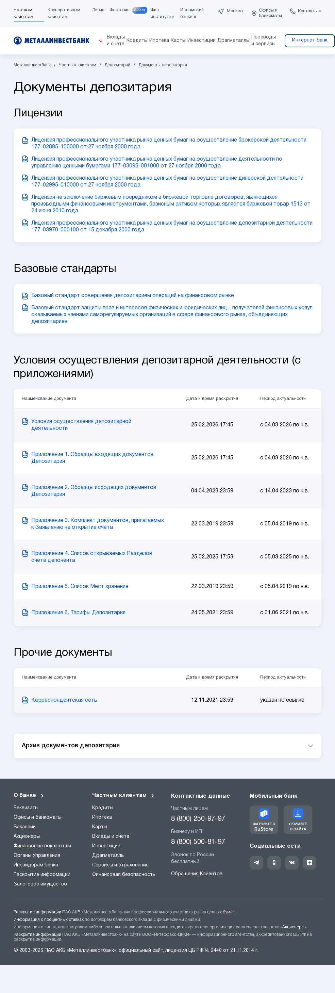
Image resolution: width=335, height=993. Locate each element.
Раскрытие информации (42, 875)
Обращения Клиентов (196, 874)
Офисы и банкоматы (270, 13)
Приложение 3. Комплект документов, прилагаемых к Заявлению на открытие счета (97, 524)
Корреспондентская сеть (64, 700)
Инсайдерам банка (36, 865)
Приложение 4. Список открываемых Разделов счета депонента (91, 557)
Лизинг (99, 10)
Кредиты (102, 808)
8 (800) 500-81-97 (198, 842)
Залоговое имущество (40, 884)
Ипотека (102, 817)
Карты (99, 827)
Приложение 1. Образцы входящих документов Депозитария (92, 458)
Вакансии (25, 827)
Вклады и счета (110, 836)
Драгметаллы (108, 855)
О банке (29, 795)
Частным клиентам (123, 795)
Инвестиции (106, 846)
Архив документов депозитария (71, 745)
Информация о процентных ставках (49, 920)
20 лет (139, 10)
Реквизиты (26, 808)
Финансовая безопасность (123, 875)
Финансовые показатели (42, 846)
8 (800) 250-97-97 (198, 819)
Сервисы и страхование (120, 865)
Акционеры (27, 836)
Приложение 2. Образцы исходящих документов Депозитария (93, 491)
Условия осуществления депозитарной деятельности (81, 425)
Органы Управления (37, 855)
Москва (235, 11)
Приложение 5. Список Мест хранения (79, 586)
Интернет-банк (310, 40)
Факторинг (120, 10)
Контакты (308, 11)
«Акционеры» (293, 927)
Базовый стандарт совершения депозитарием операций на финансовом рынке (132, 295)
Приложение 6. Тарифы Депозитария (78, 613)
